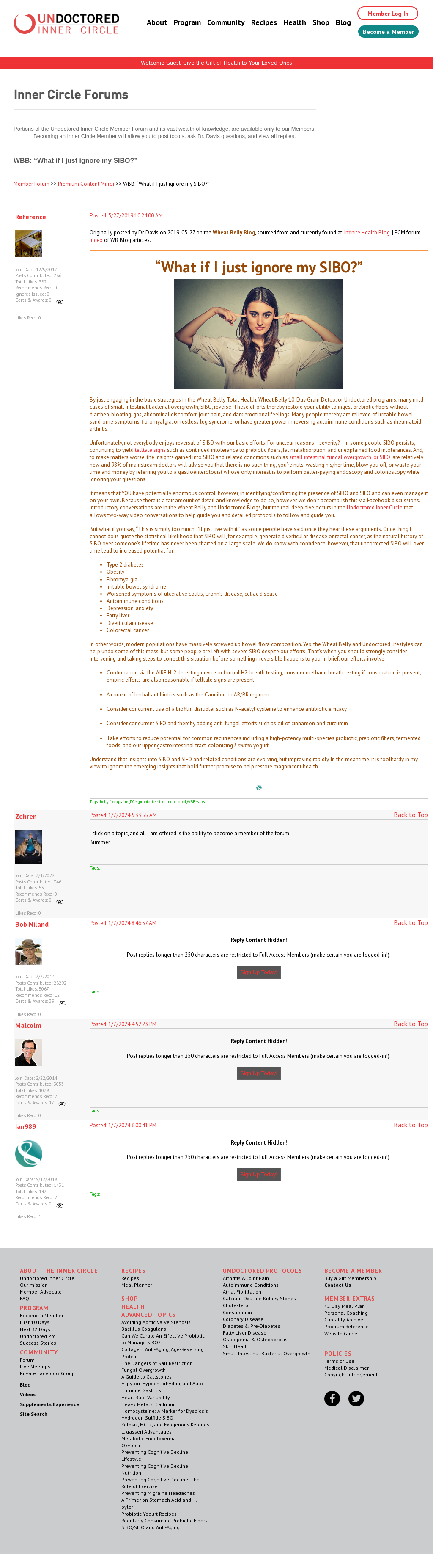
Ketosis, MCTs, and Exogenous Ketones (165, 1424)
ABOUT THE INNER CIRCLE (59, 1270)
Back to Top (411, 814)
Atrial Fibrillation (242, 1291)
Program (178, 23)
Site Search (33, 1414)
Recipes (255, 23)
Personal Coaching (346, 1313)
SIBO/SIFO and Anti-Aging (150, 1527)
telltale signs (150, 450)
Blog (334, 23)
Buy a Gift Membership (350, 1278)
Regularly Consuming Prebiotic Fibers (164, 1520)
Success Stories (38, 1343)
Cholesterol (236, 1305)
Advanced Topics (148, 1314)
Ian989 (25, 1126)
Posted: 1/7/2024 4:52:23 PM (123, 1024)
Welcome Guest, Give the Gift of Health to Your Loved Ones (216, 62)
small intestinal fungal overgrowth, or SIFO (339, 457)
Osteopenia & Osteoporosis (255, 1339)
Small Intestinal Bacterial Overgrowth (266, 1353)
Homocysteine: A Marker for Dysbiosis (164, 1411)
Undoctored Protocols (262, 1270)
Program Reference (346, 1326)
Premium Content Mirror (86, 183)
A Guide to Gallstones (146, 1376)
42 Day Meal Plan (344, 1306)
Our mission (34, 1285)
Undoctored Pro (38, 1336)
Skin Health (236, 1346)
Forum (27, 1360)
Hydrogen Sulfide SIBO (147, 1418)
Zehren (26, 816)
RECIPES (133, 1270)
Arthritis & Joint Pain (246, 1278)
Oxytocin (131, 1445)
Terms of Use (339, 1361)
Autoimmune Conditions (251, 1285)
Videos (28, 1394)
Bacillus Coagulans (143, 1329)
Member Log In (382, 13)
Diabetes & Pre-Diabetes (251, 1326)
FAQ (24, 1298)
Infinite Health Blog (367, 232)
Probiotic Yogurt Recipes (149, 1514)
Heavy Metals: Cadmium (149, 1404)
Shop (311, 23)
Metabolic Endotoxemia (148, 1438)
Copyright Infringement (351, 1374)
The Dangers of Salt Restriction (157, 1363)
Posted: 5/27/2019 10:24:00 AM (126, 215)
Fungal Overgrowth (143, 1370)
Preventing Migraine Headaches (158, 1493)
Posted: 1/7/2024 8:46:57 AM (123, 923)
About (147, 23)
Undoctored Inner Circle (375, 507)
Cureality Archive (343, 1319)
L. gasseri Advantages (146, 1431)
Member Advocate (41, 1291)
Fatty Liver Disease (244, 1332)
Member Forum (31, 183)
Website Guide (340, 1333)
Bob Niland (32, 924)
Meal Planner (136, 1285)
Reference (30, 216)
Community (217, 23)
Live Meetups (35, 1366)
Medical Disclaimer (346, 1368)
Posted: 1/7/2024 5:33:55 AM (123, 815)
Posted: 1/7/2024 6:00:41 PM (123, 1125)
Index (96, 240)
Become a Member (383, 32)
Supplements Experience (49, 1404)
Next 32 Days (35, 1329)
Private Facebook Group (47, 1373)
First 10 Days (34, 1322)
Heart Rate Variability (145, 1397)
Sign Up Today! (258, 972)
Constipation (237, 1312)
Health (285, 23)
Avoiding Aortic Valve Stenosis (156, 1322)
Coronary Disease (243, 1319)
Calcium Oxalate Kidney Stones (259, 1298)
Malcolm (28, 1025)
